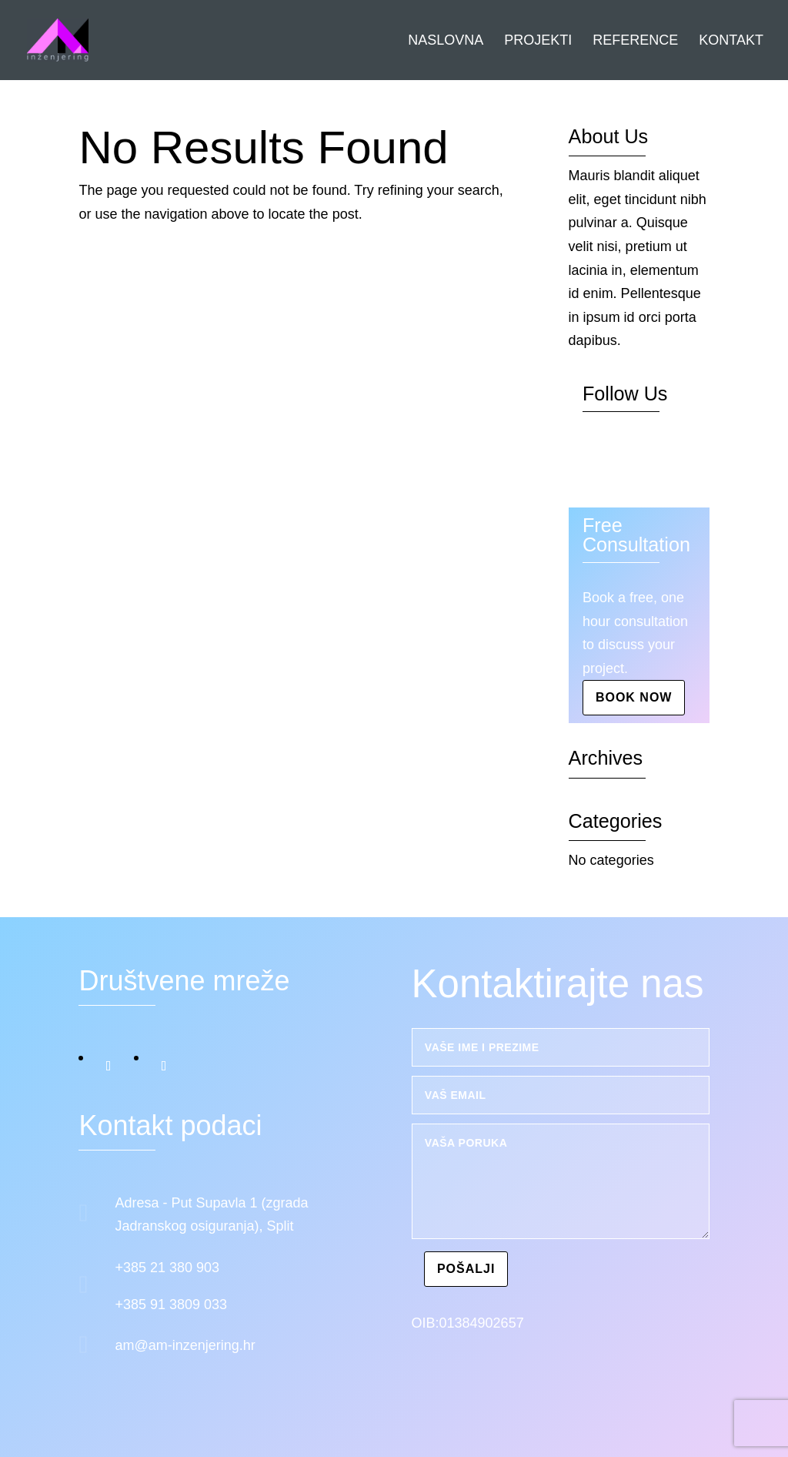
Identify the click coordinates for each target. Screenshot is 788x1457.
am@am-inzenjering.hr (185, 1345)
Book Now (634, 697)
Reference (635, 41)
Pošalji (466, 1268)
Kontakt (731, 41)
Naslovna (445, 41)
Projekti (538, 41)
